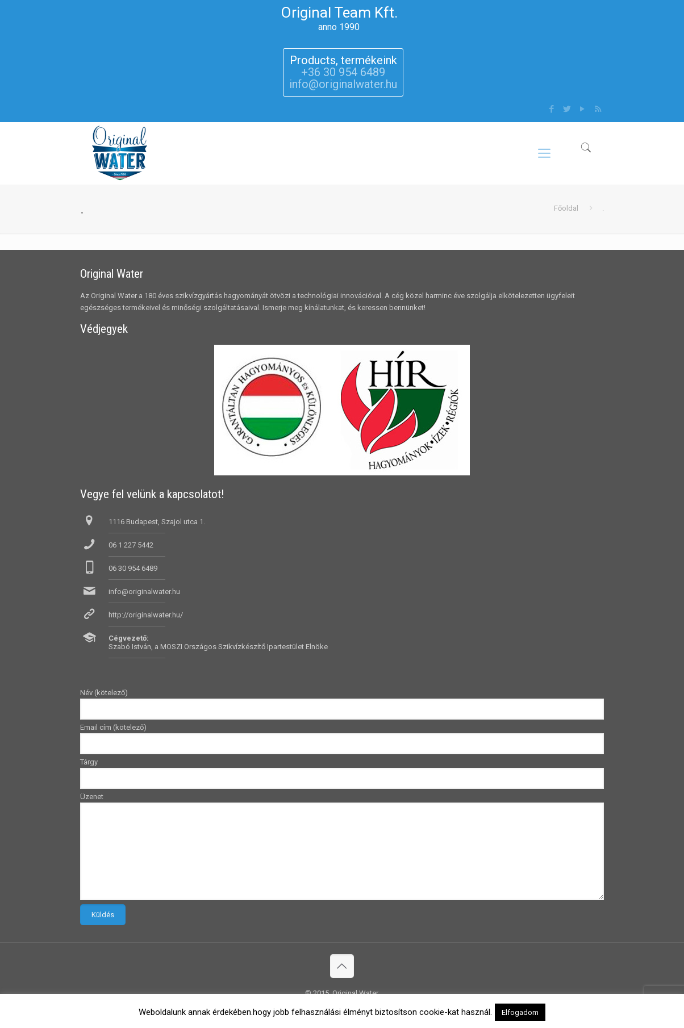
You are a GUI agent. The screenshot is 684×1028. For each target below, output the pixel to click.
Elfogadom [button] (520, 1012)
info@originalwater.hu (144, 591)
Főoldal (566, 208)
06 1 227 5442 (131, 545)
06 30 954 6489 (133, 568)
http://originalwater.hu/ (146, 615)
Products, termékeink (343, 60)
